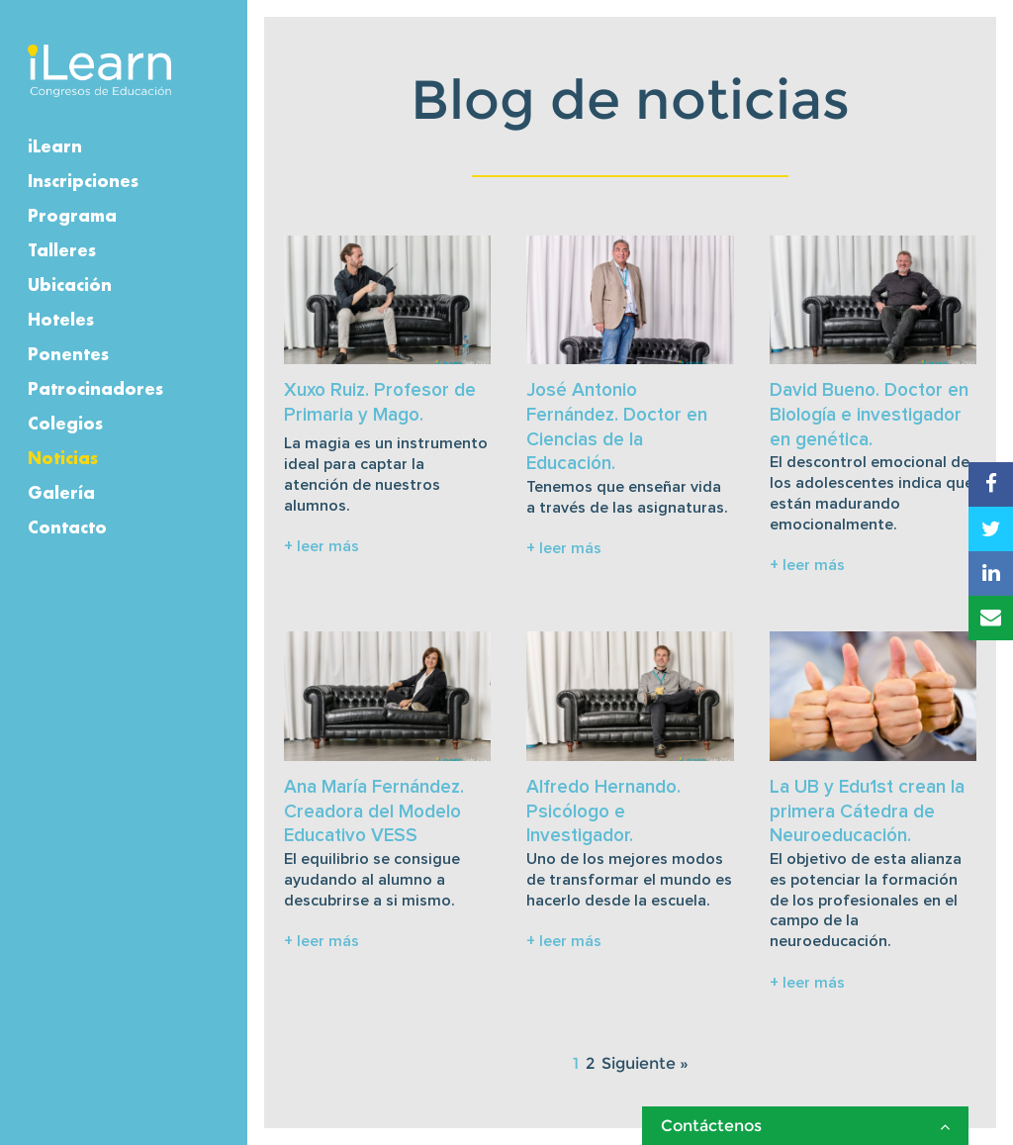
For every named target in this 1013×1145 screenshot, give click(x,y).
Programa (72, 215)
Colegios (65, 423)
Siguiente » (645, 1063)
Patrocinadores (95, 388)
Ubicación (70, 284)
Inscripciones (83, 180)
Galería (61, 492)
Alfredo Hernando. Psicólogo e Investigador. (603, 811)
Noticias (63, 457)
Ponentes (68, 353)
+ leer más (321, 546)
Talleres (62, 249)
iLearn (55, 146)
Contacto (67, 527)
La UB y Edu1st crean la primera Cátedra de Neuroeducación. (867, 811)
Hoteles (61, 319)
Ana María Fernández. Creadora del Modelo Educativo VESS (374, 811)
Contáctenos (805, 1125)
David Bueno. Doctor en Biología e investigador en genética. (869, 414)
